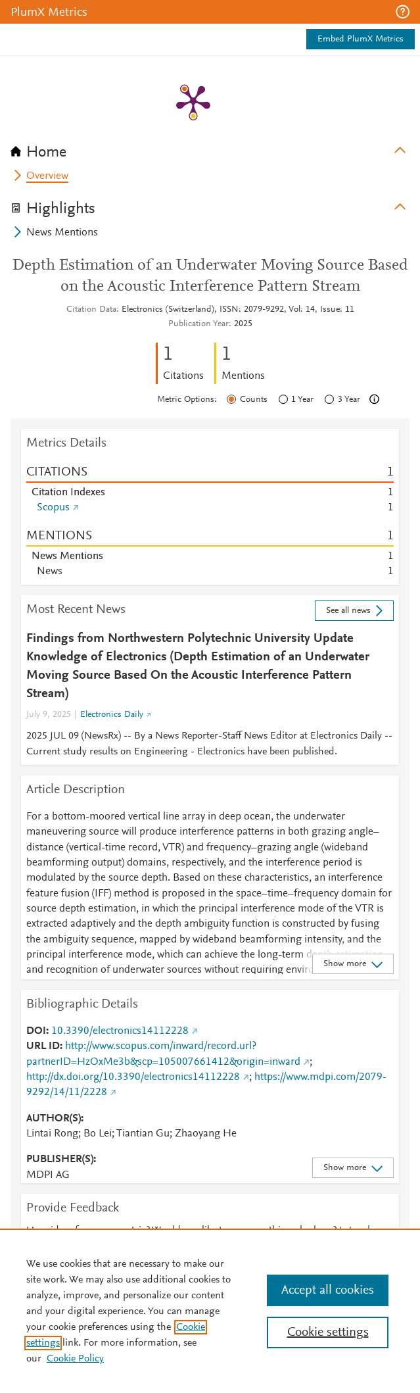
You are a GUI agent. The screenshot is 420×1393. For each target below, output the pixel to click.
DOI (36, 1031)
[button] (402, 12)
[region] (210, 1311)
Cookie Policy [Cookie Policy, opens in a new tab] (75, 1359)
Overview (47, 176)
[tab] (210, 148)
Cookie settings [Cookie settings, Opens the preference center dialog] (328, 1332)
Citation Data (91, 309)
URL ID (43, 1046)
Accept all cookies (327, 1290)
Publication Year (198, 324)
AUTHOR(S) (53, 1118)
